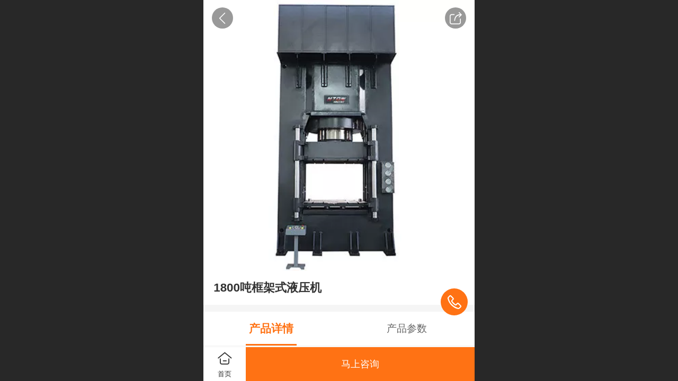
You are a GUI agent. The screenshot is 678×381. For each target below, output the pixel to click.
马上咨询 (360, 364)
